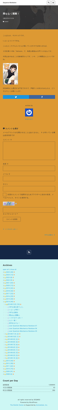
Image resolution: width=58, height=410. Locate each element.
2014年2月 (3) (13, 355)
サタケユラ (29, 119)
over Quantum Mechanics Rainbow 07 (23, 326)
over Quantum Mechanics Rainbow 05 (23, 331)
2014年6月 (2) (13, 347)
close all (13, 269)
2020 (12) (9, 285)
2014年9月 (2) (13, 339)
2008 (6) (9, 374)
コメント (7, 140)
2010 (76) (9, 369)
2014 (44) (9, 301)
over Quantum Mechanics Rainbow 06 (23, 328)
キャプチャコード (10, 214)
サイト (5, 184)
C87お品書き (13, 312)
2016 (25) (9, 296)
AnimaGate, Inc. (42, 405)
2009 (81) (9, 371)
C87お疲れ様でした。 (16, 307)
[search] (49, 3)
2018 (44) (9, 291)
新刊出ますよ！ (14, 323)
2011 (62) (9, 366)
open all (6, 269)
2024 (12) (9, 275)
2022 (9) (9, 280)
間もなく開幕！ (14, 315)
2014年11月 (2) (13, 334)
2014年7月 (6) (13, 344)
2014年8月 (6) (13, 342)
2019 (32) (9, 288)
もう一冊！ (13, 320)
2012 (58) (9, 363)
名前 (6, 164)
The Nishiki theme (17, 405)
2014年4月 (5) (13, 352)
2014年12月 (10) (14, 304)
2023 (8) (9, 277)
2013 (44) (9, 361)
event (6, 21)
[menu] (53, 3)
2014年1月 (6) (13, 358)
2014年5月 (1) (13, 350)
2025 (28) (9, 272)
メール (6, 174)
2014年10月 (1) (13, 336)
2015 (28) (9, 299)
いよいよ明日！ (14, 310)
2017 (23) (9, 293)
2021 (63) (9, 283)
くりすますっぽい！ (16, 318)
